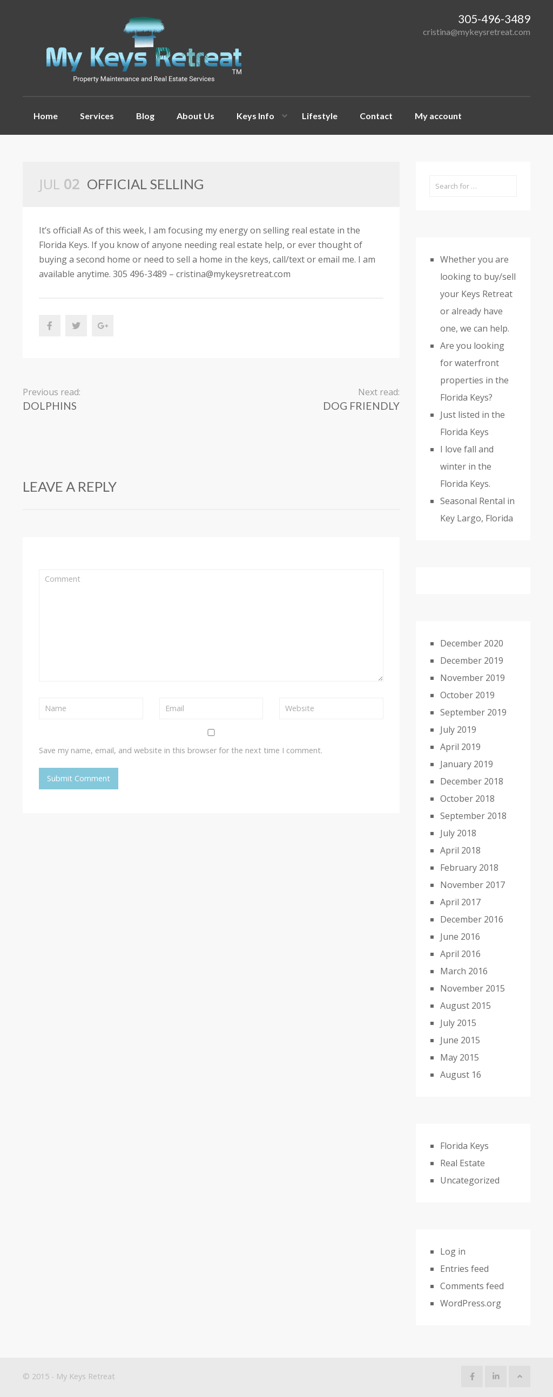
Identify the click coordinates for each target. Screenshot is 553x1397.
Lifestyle (320, 116)
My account (438, 116)
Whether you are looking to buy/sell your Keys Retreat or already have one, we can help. (478, 293)
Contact (376, 116)
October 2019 (467, 695)
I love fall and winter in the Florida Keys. (467, 466)
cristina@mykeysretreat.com (476, 31)
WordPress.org (470, 1303)
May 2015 (459, 1057)
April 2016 (460, 954)
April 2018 (460, 850)
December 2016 (471, 919)
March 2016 (464, 971)
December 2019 (471, 660)
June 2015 (460, 1040)
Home (45, 116)
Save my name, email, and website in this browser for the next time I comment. (180, 750)
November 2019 (472, 678)
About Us (195, 116)
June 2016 (460, 936)
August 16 (460, 1075)
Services (97, 116)
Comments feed (472, 1286)
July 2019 (458, 729)
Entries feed (464, 1269)
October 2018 (467, 798)
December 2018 (471, 781)
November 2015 (472, 988)
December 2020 (471, 643)
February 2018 (469, 867)
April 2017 (460, 902)
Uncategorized (470, 1180)
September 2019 (473, 712)
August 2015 (465, 1005)
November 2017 (472, 885)
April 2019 (460, 747)
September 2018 (473, 816)
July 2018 (458, 833)
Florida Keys (464, 1146)
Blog (145, 116)
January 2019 (466, 764)
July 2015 (458, 1023)
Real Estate (462, 1163)
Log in (453, 1251)
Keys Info (255, 116)
